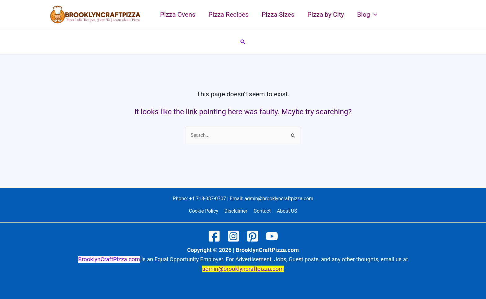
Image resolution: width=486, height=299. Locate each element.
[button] (373, 14)
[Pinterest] (252, 236)
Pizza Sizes (278, 14)
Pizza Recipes (228, 14)
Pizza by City (325, 14)
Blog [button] (367, 14)
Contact (262, 211)
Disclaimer (236, 211)
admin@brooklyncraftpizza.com (279, 199)
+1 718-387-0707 (207, 199)
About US (285, 211)
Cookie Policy (205, 211)
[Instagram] (233, 236)
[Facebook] (214, 236)
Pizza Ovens (178, 14)
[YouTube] (272, 236)
